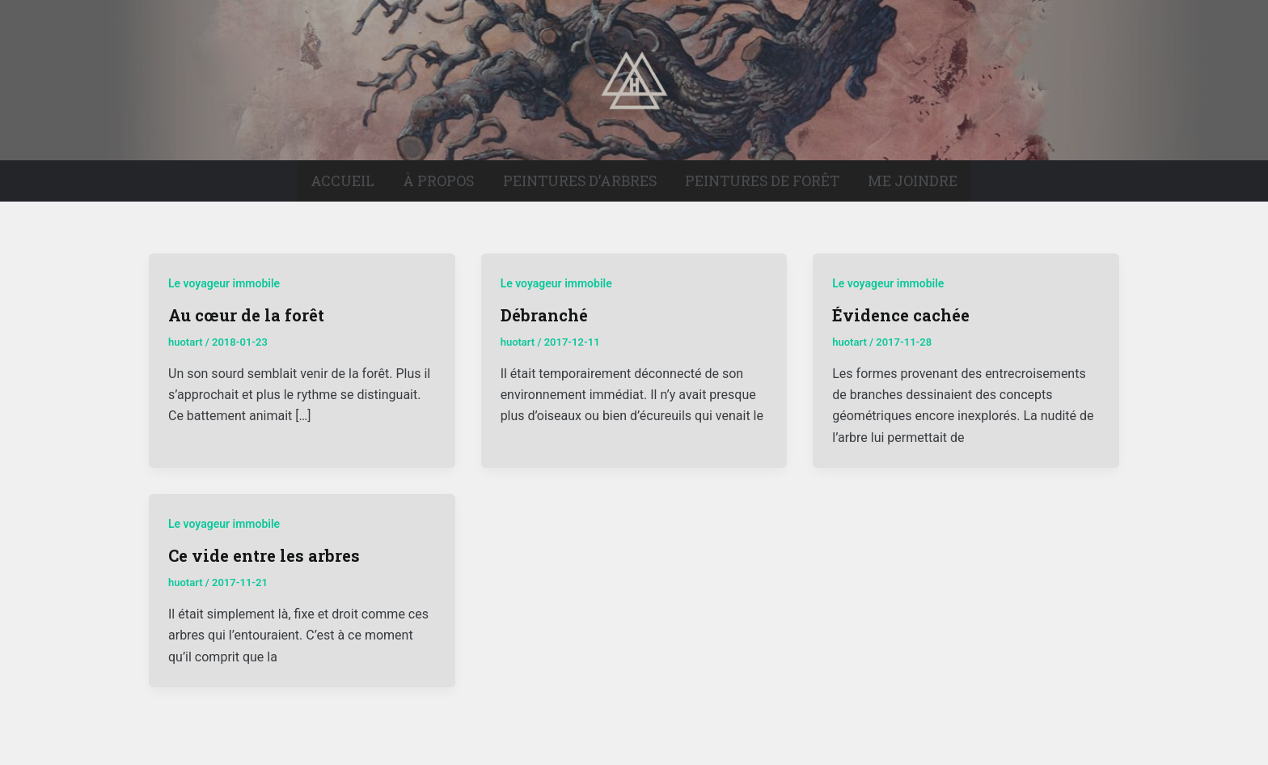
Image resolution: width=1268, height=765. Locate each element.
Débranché (544, 314)
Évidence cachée (901, 314)
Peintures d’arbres (580, 181)
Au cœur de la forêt (246, 314)
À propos (438, 181)
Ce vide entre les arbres (264, 555)
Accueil (342, 181)
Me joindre (912, 181)
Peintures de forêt (762, 181)
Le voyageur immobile (224, 283)
